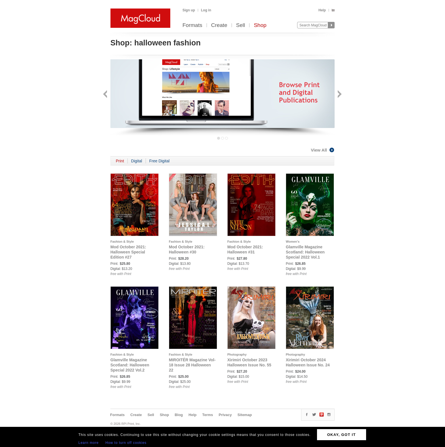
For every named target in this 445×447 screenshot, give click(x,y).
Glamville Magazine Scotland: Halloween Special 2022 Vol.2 (129, 365)
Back (105, 94)
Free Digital (159, 161)
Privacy (225, 415)
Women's (292, 241)
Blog (179, 415)
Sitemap (245, 415)
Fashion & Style (122, 241)
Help (322, 10)
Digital (136, 161)
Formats (192, 25)
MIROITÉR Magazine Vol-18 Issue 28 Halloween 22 (192, 365)
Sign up (188, 10)
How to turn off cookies (126, 443)
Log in (206, 10)
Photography (237, 354)
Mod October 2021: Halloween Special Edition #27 (128, 252)
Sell (240, 25)
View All (323, 150)
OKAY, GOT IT (341, 435)
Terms (207, 415)
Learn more (88, 443)
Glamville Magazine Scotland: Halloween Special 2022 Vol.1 (305, 252)
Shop (260, 25)
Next (339, 94)
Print (120, 161)
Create (219, 25)
